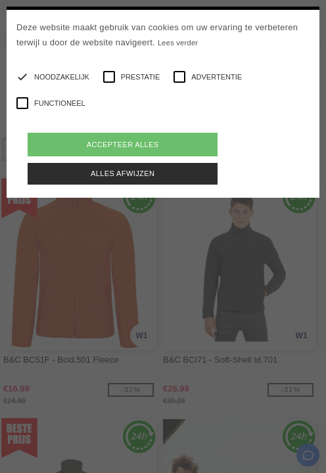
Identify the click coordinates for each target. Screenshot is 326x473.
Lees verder (178, 43)
